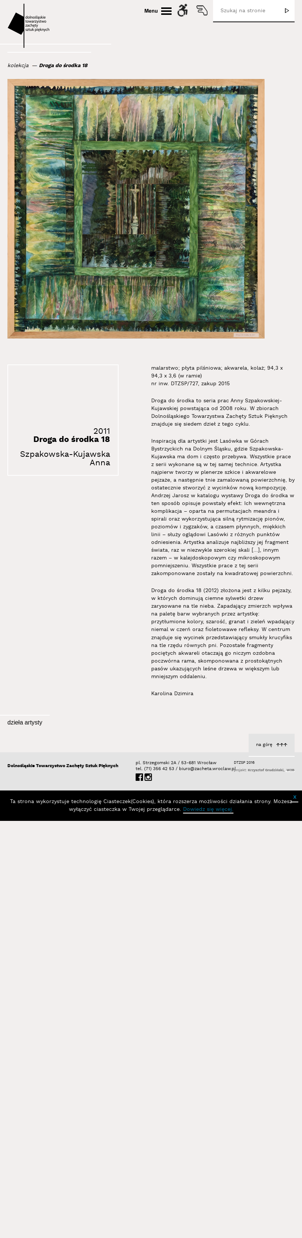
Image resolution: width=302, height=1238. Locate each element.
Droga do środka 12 (163, 849)
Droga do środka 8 (268, 847)
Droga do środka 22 (267, 1119)
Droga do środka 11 (267, 983)
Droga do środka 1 (164, 986)
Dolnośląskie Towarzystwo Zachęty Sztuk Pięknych (62, 1181)
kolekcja (18, 65)
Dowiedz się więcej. (208, 1224)
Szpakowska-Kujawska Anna (65, 458)
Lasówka (73, 831)
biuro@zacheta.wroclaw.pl (182, 1184)
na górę (264, 1160)
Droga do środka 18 (63, 65)
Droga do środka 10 (58, 966)
